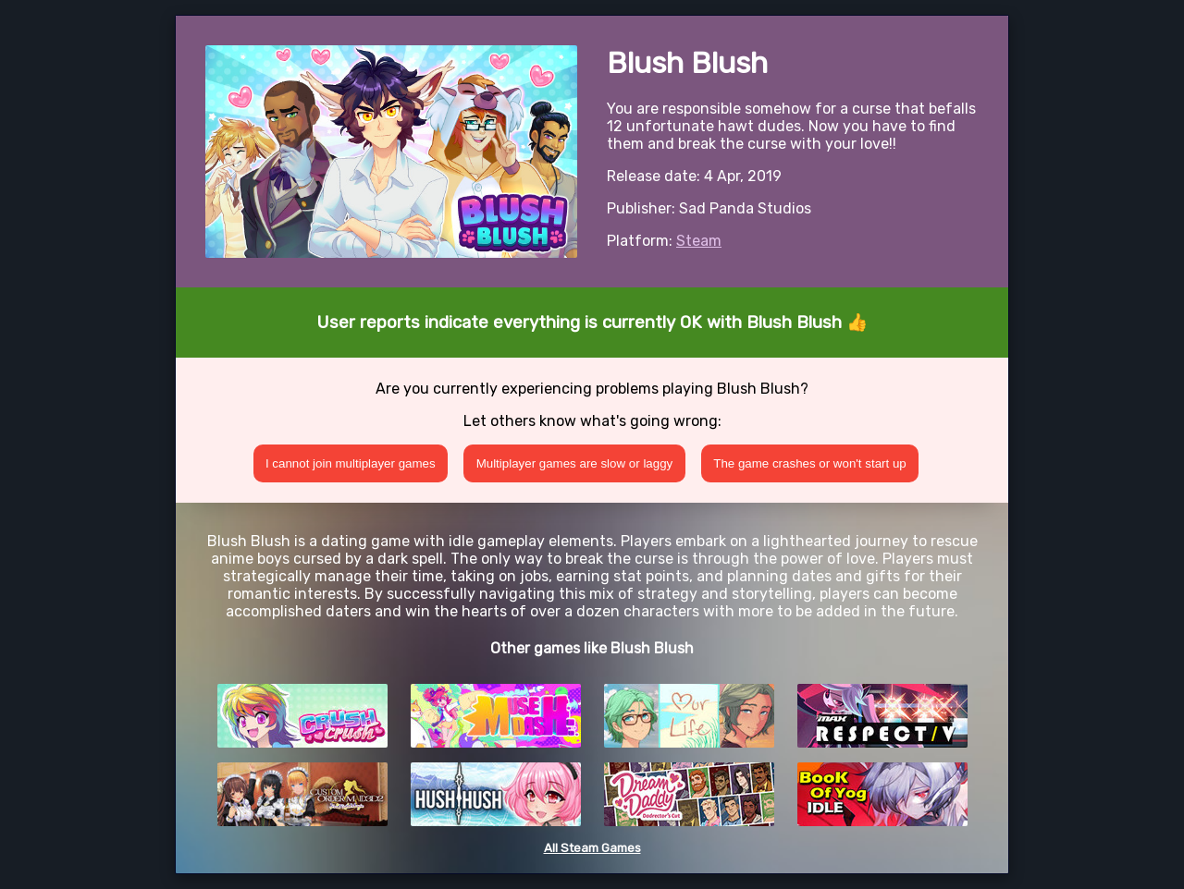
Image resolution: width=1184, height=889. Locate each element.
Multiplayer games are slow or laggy (574, 463)
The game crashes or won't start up (809, 463)
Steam (699, 241)
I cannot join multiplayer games (350, 463)
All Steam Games (592, 848)
